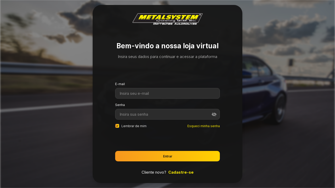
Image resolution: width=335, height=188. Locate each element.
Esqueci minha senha (203, 126)
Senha (120, 105)
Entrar (167, 156)
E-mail (120, 84)
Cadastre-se (181, 172)
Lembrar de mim (131, 126)
